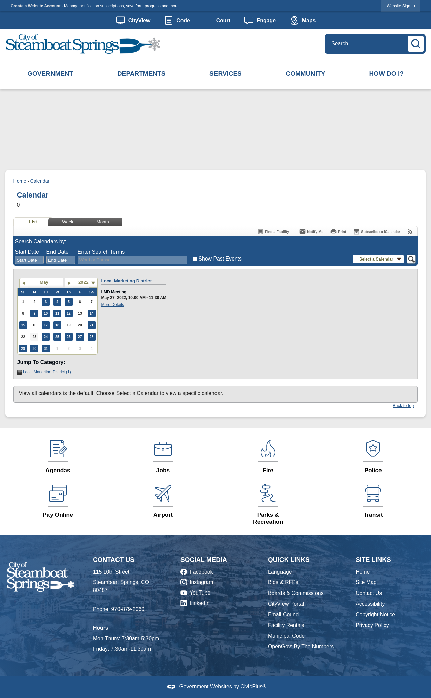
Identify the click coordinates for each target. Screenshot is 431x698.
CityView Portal (286, 604)
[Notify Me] (311, 231)
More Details (112, 304)
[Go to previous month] (23, 283)
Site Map (366, 582)
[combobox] (29, 260)
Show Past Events (219, 259)
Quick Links (289, 559)
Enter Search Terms (101, 252)
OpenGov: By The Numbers (301, 646)
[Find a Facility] (273, 231)
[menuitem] (50, 74)
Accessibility (370, 604)
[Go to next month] (69, 283)
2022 (83, 282)
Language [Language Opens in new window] (280, 572)
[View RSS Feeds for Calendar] (410, 231)
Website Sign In (401, 6)
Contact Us (369, 593)
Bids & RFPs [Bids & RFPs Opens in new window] (283, 582)
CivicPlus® (253, 687)
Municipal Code (286, 636)
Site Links (373, 559)
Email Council (284, 614)
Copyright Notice (375, 614)
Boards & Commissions (296, 593)
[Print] (338, 231)
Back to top (403, 405)
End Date (57, 252)
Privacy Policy (372, 625)
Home (19, 181)
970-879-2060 (127, 609)
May (44, 282)
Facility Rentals (286, 625)
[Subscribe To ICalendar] (376, 231)
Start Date (27, 252)
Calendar (39, 181)
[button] (417, 43)
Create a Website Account (35, 6)
